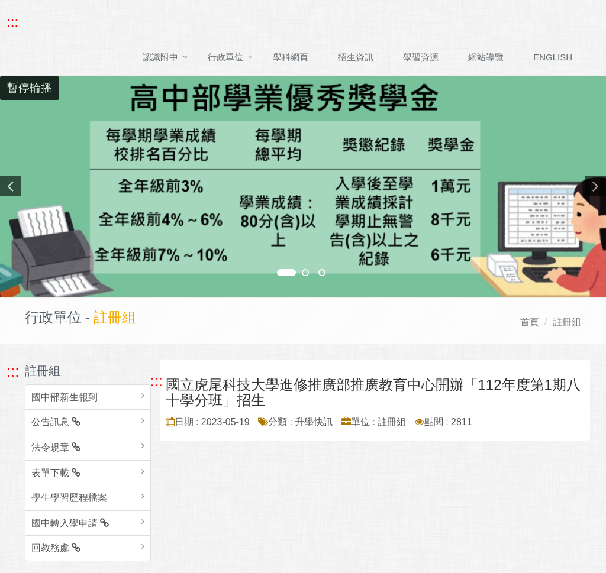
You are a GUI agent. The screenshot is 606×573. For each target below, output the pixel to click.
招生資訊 (355, 57)
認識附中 (160, 57)
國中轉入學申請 (70, 523)
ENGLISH (552, 57)
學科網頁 (290, 57)
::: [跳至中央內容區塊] (156, 381)
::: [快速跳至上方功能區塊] (12, 22)
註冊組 (567, 322)
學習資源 (421, 57)
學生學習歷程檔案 (69, 498)
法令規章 (55, 447)
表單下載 (55, 473)
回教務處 (55, 548)
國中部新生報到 (64, 397)
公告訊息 (55, 422)
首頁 (529, 322)
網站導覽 (486, 57)
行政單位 (225, 57)
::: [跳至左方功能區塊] (13, 371)
